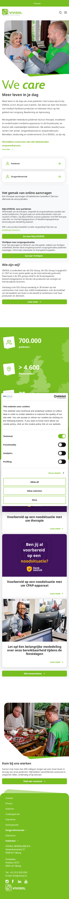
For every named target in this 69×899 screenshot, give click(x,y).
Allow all (34, 482)
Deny (34, 500)
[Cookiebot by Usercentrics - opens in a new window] (54, 397)
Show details (54, 473)
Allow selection (34, 491)
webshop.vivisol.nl (11, 229)
